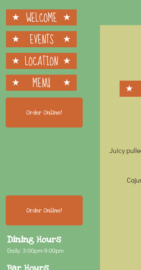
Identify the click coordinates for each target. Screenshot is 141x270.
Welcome (41, 17)
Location (41, 61)
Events (41, 39)
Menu (41, 83)
